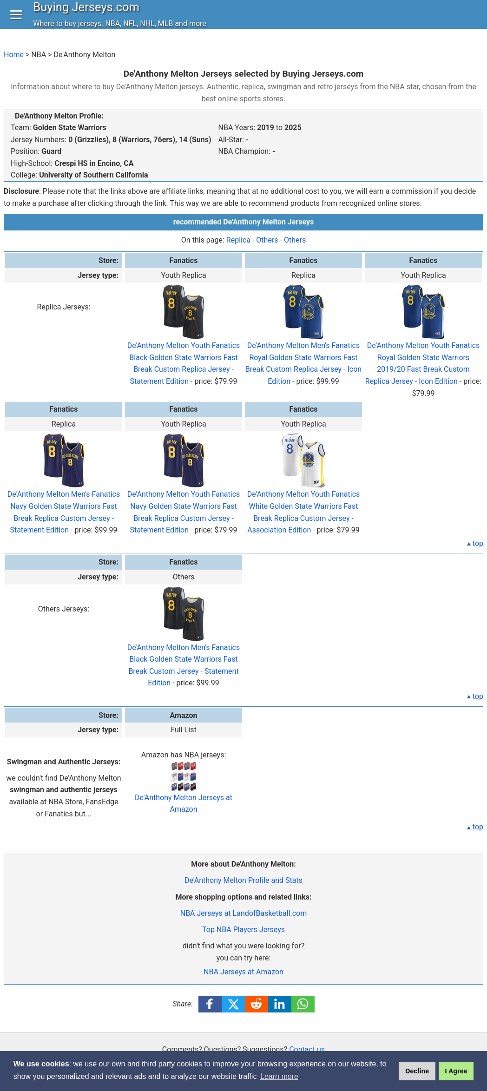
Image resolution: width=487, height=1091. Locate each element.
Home (14, 54)
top (475, 543)
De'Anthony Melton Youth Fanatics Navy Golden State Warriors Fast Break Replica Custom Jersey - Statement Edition (183, 495)
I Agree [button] (456, 1071)
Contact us (307, 1049)
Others (267, 240)
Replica (238, 240)
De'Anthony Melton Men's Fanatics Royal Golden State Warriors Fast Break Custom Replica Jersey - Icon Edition (303, 346)
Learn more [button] (279, 1076)
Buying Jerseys (88, 16)
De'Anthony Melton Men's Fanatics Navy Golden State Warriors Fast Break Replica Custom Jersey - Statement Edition (63, 495)
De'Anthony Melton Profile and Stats (243, 880)
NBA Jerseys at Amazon (243, 971)
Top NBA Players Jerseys (243, 929)
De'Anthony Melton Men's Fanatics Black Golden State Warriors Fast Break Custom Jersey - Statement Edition (183, 648)
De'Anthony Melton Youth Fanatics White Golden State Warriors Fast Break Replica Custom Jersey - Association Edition (303, 495)
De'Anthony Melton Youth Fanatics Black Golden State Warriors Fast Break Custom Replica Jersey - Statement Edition (183, 346)
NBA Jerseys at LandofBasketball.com (243, 913)
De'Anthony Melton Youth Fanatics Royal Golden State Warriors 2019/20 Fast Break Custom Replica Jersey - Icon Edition (422, 346)
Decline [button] (417, 1071)
